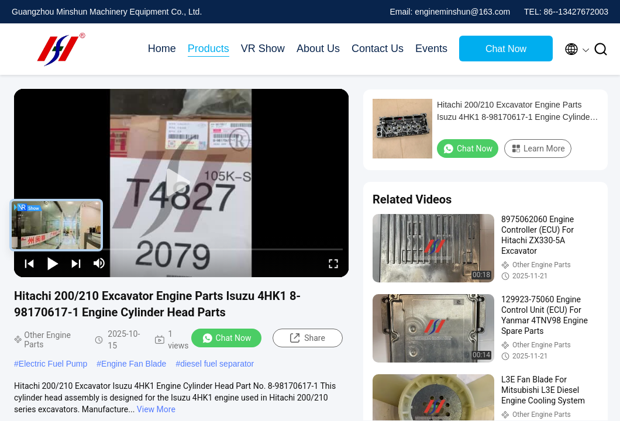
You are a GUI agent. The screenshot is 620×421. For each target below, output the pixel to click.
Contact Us (378, 48)
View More (156, 409)
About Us (318, 48)
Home (162, 48)
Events (431, 48)
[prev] (29, 263)
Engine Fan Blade (133, 363)
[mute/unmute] (99, 263)
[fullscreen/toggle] (333, 263)
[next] (76, 263)
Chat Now (505, 49)
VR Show (263, 48)
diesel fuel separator (217, 363)
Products (208, 48)
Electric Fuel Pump (53, 363)
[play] (181, 183)
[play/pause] (52, 263)
